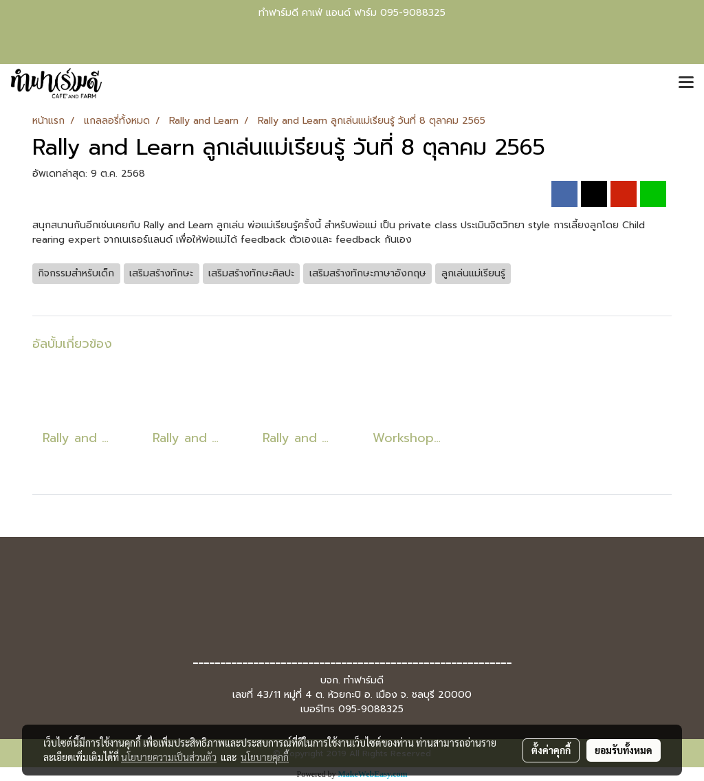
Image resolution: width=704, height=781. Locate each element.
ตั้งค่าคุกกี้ (551, 750)
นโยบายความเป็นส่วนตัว (169, 757)
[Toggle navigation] (686, 83)
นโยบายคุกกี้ (265, 757)
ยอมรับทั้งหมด (623, 750)
